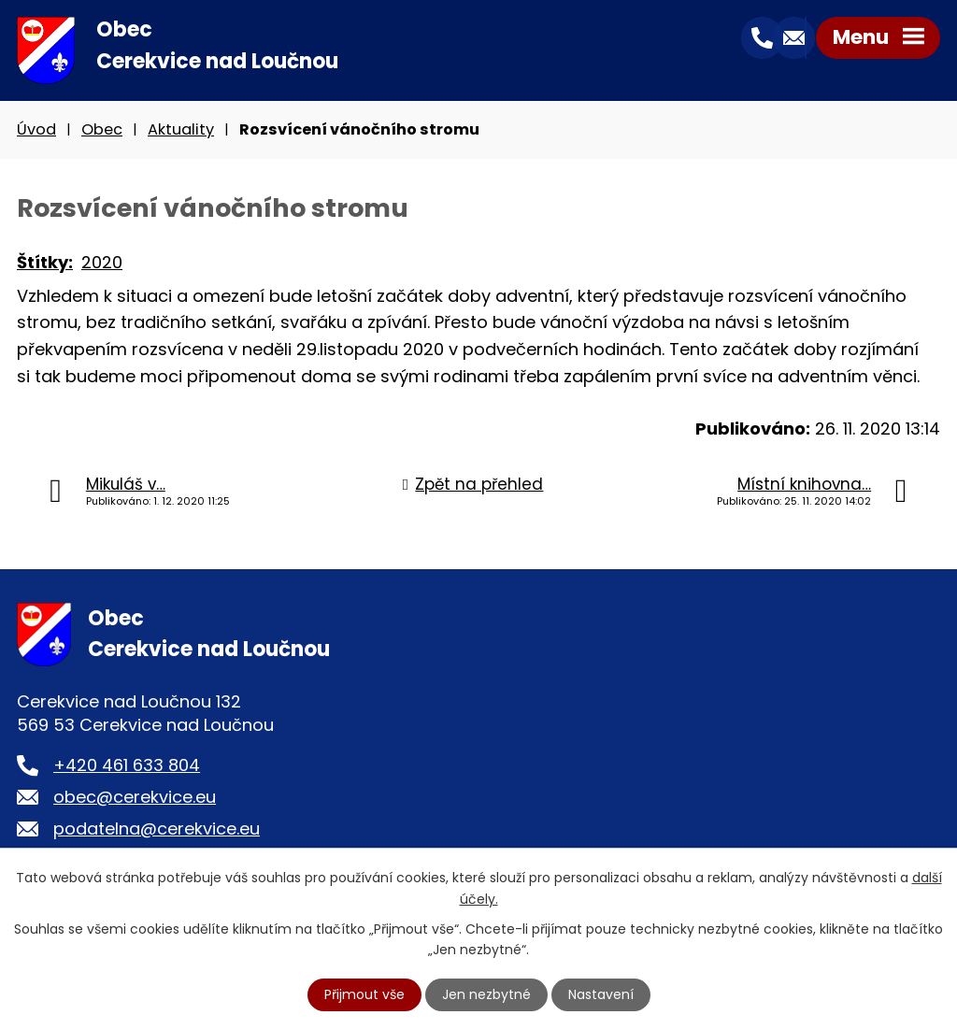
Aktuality (181, 129)
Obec (101, 129)
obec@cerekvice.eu (134, 796)
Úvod (36, 129)
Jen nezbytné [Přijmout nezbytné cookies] (486, 994)
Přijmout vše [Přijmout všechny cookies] (364, 994)
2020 (101, 262)
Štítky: (45, 262)
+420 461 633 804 (126, 765)
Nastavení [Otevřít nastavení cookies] (601, 994)
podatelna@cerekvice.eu (156, 828)
